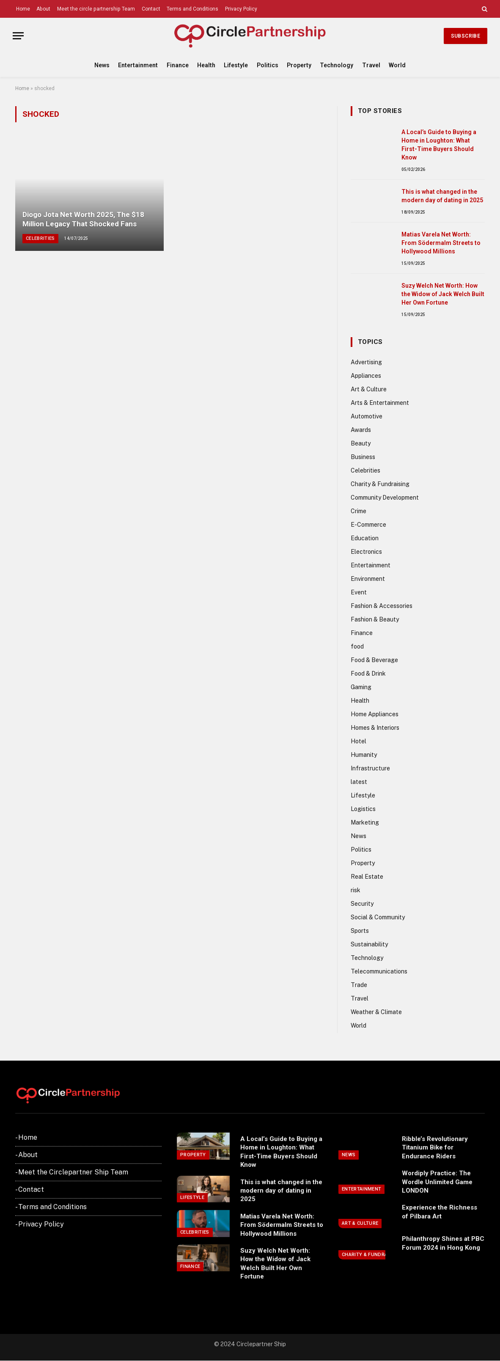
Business (363, 457)
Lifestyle (236, 65)
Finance (178, 65)
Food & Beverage (374, 660)
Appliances (366, 375)
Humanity (364, 754)
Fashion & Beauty (375, 619)
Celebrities (40, 238)
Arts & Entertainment (380, 402)
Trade (359, 985)
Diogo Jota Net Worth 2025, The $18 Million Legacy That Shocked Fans (83, 219)
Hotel (358, 741)
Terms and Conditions (192, 9)
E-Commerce (368, 524)
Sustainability (369, 944)
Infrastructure (370, 768)
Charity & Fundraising (380, 484)
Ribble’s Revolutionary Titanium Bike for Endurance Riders (435, 1147)
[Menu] (18, 35)
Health (206, 65)
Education (365, 538)
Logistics (363, 809)
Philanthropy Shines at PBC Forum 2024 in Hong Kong (443, 1243)
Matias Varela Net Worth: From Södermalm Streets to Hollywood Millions (441, 243)
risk (355, 890)
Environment (368, 578)
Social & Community (378, 917)
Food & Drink (368, 673)
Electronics (366, 551)
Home (23, 9)
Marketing (365, 822)
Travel (371, 65)
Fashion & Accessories (381, 605)
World (397, 65)
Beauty (361, 443)
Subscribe (465, 36)
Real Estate (367, 876)
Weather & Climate (376, 1012)
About (43, 9)
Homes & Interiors (375, 727)
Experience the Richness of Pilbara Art (439, 1212)
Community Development (385, 497)
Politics (267, 65)
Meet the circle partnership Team (96, 9)
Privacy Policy (241, 9)
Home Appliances (374, 714)
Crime (358, 511)
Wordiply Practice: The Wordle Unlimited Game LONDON (437, 1181)
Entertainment (138, 65)
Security (362, 903)
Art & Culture (369, 389)
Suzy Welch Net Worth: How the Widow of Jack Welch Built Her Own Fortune (442, 294)
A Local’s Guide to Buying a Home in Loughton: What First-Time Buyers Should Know (438, 145)
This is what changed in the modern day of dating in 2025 (442, 195)
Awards (361, 429)
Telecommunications (379, 971)
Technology (336, 65)
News (102, 65)
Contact (151, 9)
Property (299, 65)
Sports (360, 930)
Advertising (366, 362)
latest (359, 781)
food (357, 646)
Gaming (361, 687)
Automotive (366, 416)
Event (359, 592)
